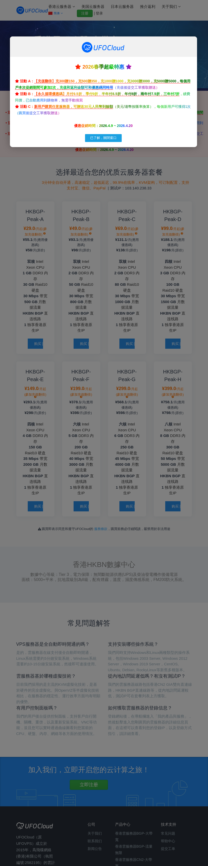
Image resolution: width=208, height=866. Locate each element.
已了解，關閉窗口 (103, 138)
